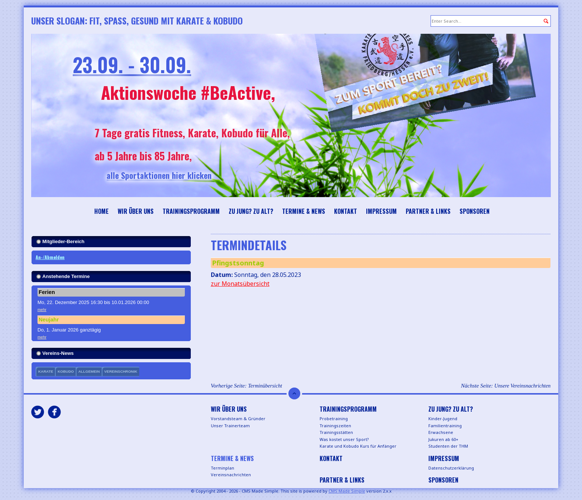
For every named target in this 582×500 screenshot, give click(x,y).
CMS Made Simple (346, 491)
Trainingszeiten (335, 425)
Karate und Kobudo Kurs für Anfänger (358, 446)
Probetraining (334, 418)
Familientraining (445, 425)
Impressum (381, 211)
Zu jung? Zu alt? (251, 211)
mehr (41, 309)
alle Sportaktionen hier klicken (173, 175)
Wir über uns (136, 211)
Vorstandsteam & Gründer (238, 418)
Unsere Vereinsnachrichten (522, 386)
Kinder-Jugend (442, 418)
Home (101, 211)
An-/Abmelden (50, 257)
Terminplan (222, 468)
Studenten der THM (448, 446)
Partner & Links (428, 211)
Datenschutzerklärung (451, 468)
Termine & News (303, 211)
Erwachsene (440, 432)
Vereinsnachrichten (231, 474)
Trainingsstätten (336, 432)
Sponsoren (475, 211)
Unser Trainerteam (230, 425)
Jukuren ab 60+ (443, 439)
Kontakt (345, 211)
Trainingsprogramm (191, 211)
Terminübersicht (265, 386)
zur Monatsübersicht (240, 284)
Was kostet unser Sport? (344, 439)
